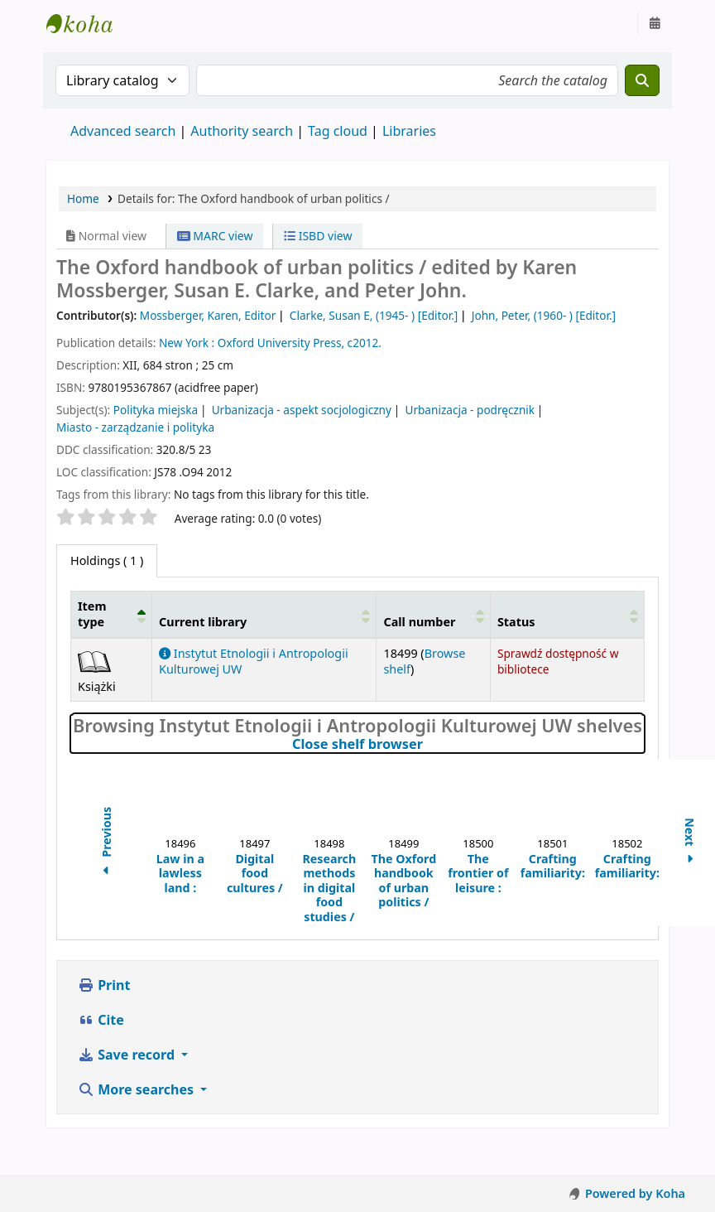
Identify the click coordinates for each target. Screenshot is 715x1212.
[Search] (642, 80)
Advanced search (122, 131)
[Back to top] (665, 1161)
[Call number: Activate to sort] (433, 614)
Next (690, 843)
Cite (101, 1020)
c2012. (364, 342)
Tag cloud (337, 131)
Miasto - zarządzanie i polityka (135, 427)
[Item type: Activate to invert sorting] (111, 614)
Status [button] (516, 622)
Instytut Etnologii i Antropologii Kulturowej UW (87, 23)
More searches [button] (137, 1089)
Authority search (241, 131)
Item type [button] (92, 614)
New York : (186, 342)
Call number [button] (419, 622)
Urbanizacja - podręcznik (470, 410)
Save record (128, 1054)
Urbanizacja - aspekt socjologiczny (301, 410)
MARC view (215, 236)
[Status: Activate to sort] (567, 614)
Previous (106, 843)
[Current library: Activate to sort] (264, 614)
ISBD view (318, 236)
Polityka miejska (156, 410)
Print (104, 985)
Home (83, 198)
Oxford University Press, (281, 342)
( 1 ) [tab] (106, 560)
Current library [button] (203, 622)
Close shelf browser (428, 744)
